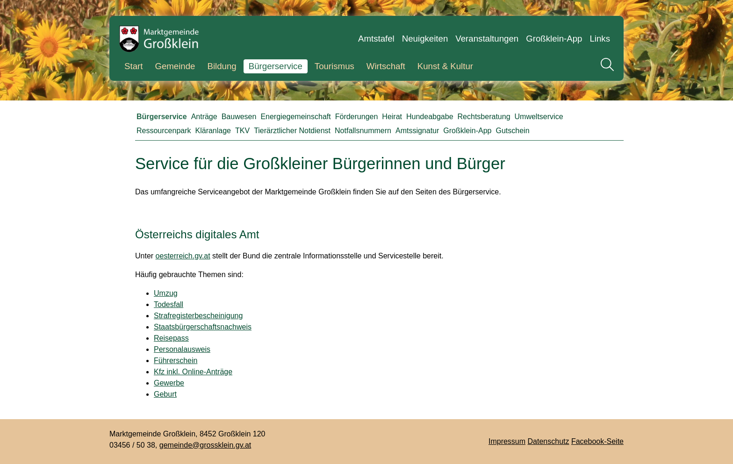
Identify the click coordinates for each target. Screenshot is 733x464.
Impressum (507, 441)
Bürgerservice (275, 66)
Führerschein (175, 360)
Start (133, 66)
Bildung (221, 66)
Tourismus (334, 66)
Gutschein (513, 131)
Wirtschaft (385, 66)
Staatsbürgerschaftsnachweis (203, 327)
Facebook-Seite (597, 441)
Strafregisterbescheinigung (198, 316)
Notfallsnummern (363, 131)
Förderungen (356, 117)
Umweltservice (539, 117)
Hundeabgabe (429, 117)
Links (599, 38)
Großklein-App (554, 38)
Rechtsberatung (484, 117)
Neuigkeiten (425, 38)
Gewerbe (169, 383)
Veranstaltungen (486, 38)
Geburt (165, 394)
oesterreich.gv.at (183, 256)
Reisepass (171, 338)
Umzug (166, 293)
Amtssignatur (417, 131)
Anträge (204, 117)
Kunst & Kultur (445, 66)
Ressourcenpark (164, 131)
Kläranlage (213, 131)
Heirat (392, 117)
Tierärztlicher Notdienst (292, 131)
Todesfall (168, 304)
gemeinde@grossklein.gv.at (205, 445)
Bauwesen (239, 117)
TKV (242, 131)
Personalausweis (182, 349)
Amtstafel (376, 38)
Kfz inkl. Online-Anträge (193, 372)
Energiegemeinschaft (295, 117)
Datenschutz (548, 441)
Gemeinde (175, 66)
